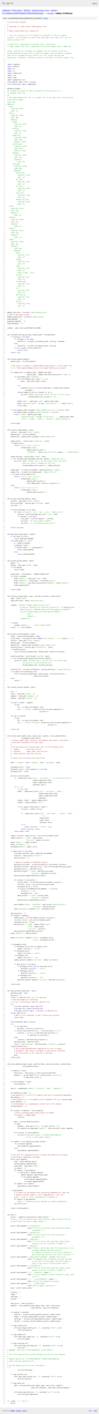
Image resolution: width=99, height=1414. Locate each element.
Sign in (94, 3)
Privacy (18, 1411)
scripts (50, 13)
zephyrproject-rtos (40, 10)
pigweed (6, 10)
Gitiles (13, 1411)
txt (90, 1411)
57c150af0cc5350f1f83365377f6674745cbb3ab (22, 13)
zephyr (54, 10)
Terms (24, 1411)
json (95, 1411)
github (27, 10)
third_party (17, 10)
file (45, 18)
